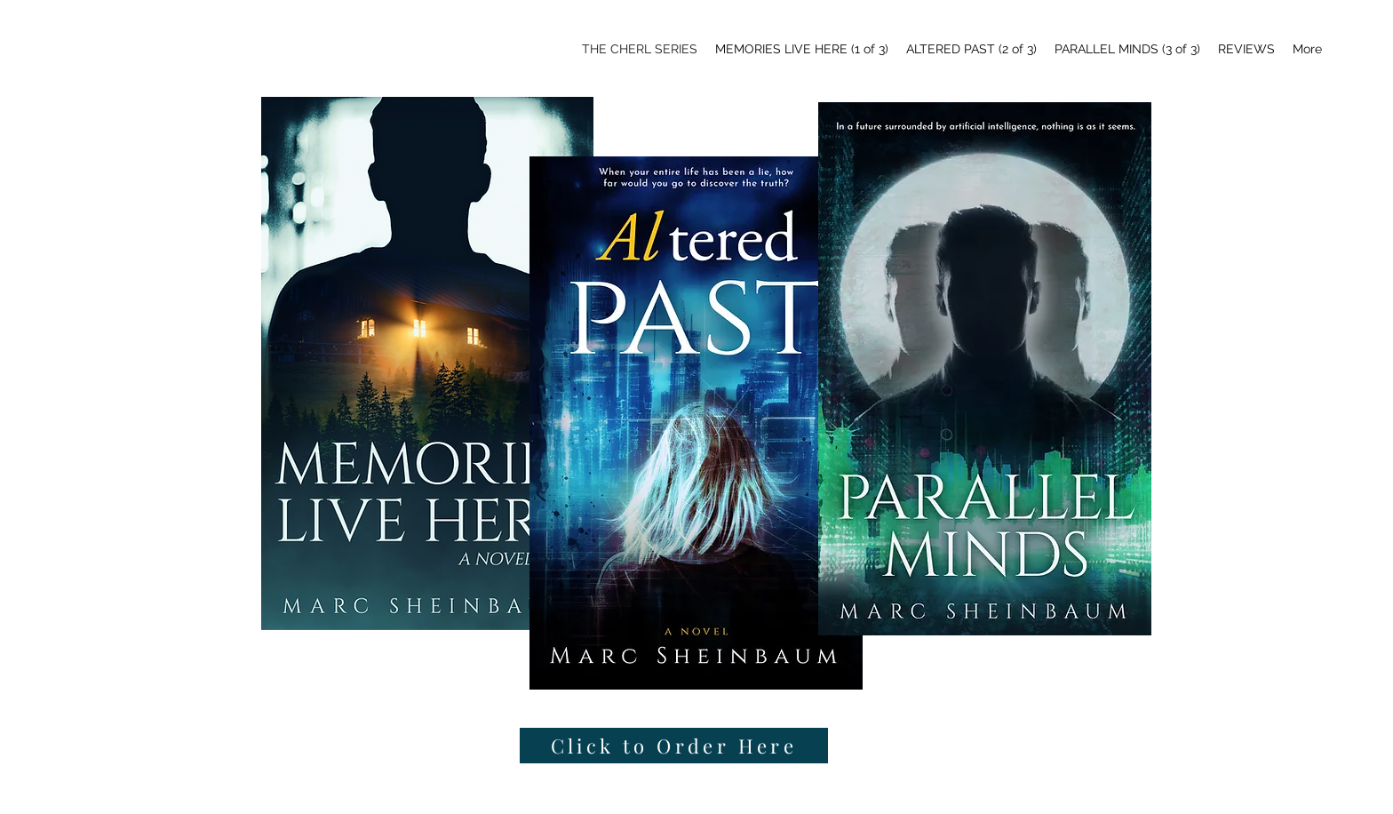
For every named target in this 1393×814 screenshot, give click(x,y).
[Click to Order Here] (674, 745)
